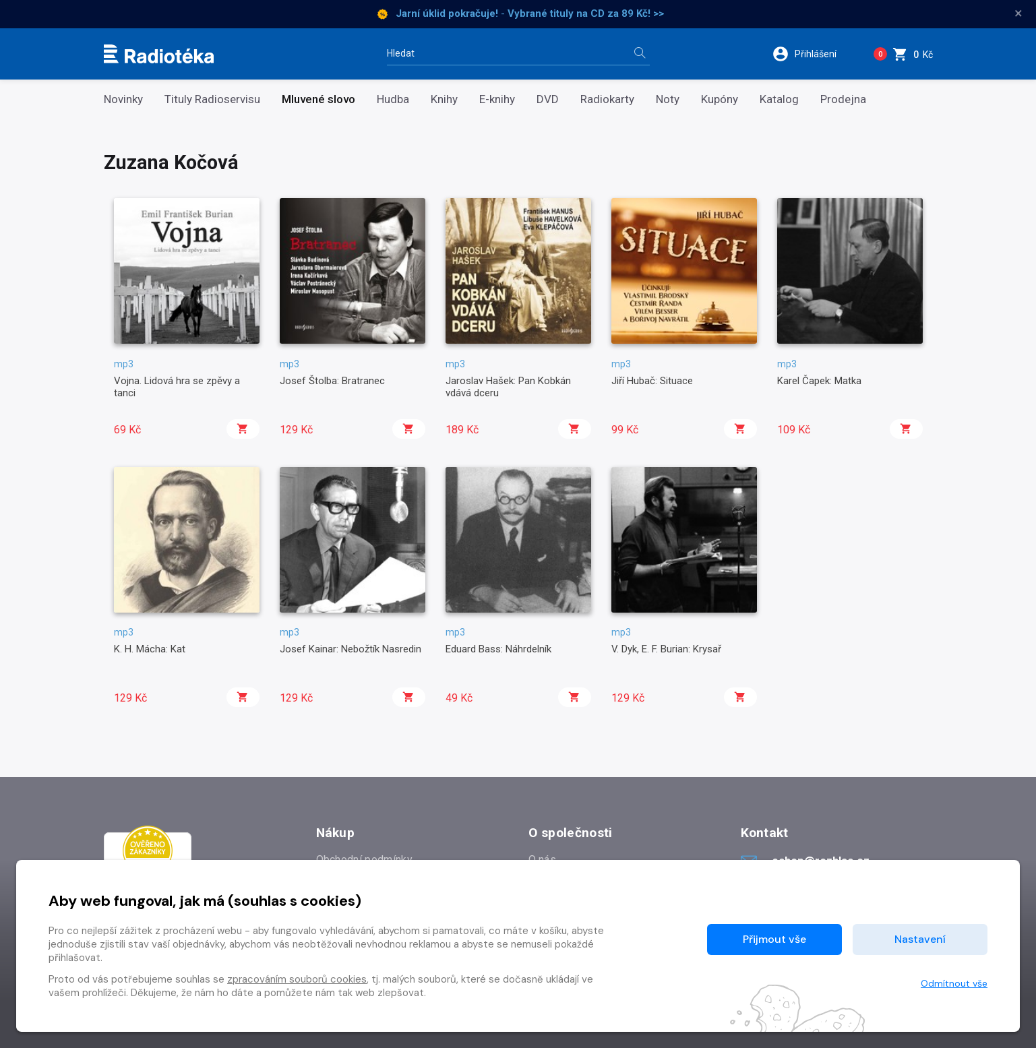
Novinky (123, 99)
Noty (667, 99)
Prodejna (843, 99)
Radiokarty (607, 99)
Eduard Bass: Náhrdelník (498, 649)
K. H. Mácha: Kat (149, 649)
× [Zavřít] (1018, 13)
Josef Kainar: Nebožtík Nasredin (350, 649)
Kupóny (719, 99)
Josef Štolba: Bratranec (332, 381)
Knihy (444, 99)
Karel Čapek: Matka (819, 381)
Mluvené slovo (318, 99)
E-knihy (497, 99)
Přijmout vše (774, 939)
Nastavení (920, 939)
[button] (813, 54)
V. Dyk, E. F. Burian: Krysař (666, 649)
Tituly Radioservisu (212, 99)
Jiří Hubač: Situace (652, 381)
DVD (548, 99)
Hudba (393, 99)
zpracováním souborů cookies (297, 979)
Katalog (779, 99)
